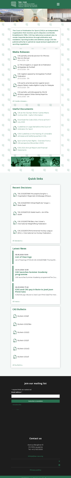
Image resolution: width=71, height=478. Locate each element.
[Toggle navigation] (58, 4)
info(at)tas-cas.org (35, 456)
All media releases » (20, 101)
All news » (16, 301)
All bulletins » (18, 365)
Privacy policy (35, 470)
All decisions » (18, 241)
